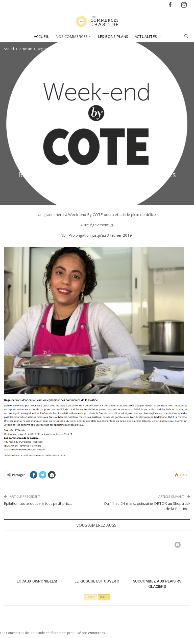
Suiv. (104, 597)
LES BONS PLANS (103, 36)
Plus (163, 36)
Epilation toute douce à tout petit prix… (38, 503)
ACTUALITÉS (137, 36)
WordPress (96, 632)
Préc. (90, 597)
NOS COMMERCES (61, 36)
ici (111, 224)
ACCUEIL (30, 36)
